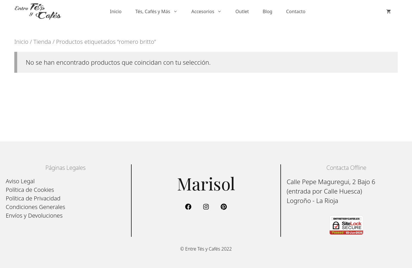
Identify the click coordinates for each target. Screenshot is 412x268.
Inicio (116, 11)
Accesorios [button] (210, 11)
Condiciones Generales (35, 207)
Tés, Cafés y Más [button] (160, 11)
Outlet (242, 11)
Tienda (42, 42)
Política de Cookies (30, 190)
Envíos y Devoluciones (34, 215)
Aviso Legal (20, 181)
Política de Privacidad (33, 198)
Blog (267, 11)
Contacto (296, 11)
